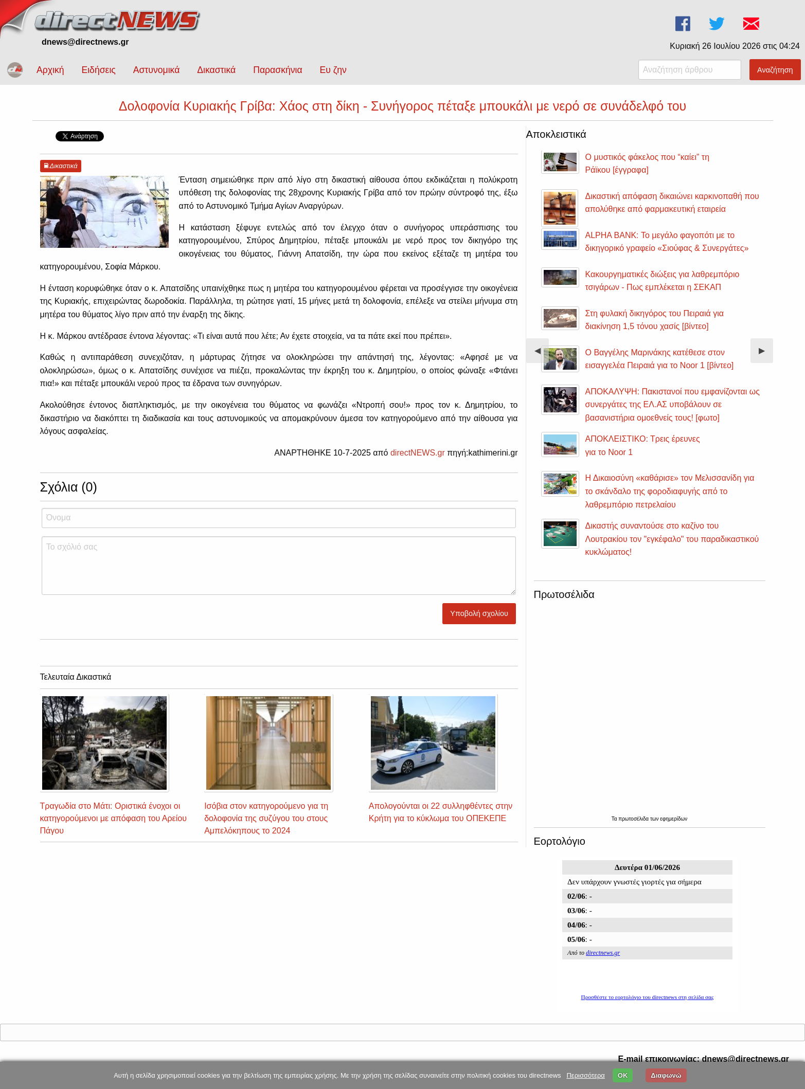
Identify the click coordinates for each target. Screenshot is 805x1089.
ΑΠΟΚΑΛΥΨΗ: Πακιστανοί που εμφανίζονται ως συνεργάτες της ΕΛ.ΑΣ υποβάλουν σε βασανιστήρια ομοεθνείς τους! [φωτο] (672, 404)
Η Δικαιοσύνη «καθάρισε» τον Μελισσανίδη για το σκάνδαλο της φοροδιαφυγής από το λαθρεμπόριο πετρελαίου (670, 491)
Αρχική (50, 70)
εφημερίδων (673, 819)
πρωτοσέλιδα (634, 819)
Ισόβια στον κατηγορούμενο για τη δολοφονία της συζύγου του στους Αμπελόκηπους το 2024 (266, 818)
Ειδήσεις (98, 70)
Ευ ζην (333, 70)
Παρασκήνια (277, 70)
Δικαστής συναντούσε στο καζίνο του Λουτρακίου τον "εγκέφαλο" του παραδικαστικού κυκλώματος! (672, 538)
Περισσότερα (585, 1075)
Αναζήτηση (775, 70)
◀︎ (541, 354)
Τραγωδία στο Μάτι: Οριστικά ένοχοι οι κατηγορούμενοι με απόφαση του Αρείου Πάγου (113, 818)
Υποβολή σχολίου (479, 613)
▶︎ (766, 354)
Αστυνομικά (156, 70)
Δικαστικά (216, 70)
